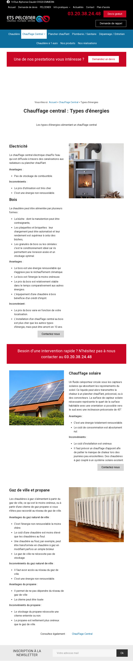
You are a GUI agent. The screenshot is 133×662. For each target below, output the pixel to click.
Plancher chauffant (58, 34)
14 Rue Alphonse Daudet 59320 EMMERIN (32, 2)
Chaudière (14, 34)
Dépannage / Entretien (112, 34)
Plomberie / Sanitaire (84, 34)
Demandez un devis (103, 59)
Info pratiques (61, 7)
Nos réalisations (87, 43)
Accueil (12, 7)
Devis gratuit (115, 13)
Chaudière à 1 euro (47, 43)
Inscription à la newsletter (27, 653)
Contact (90, 7)
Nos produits (67, 43)
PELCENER (45, 7)
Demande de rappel (111, 23)
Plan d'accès (103, 7)
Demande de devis (27, 7)
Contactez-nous (51, 334)
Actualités (78, 7)
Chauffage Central (32, 34)
